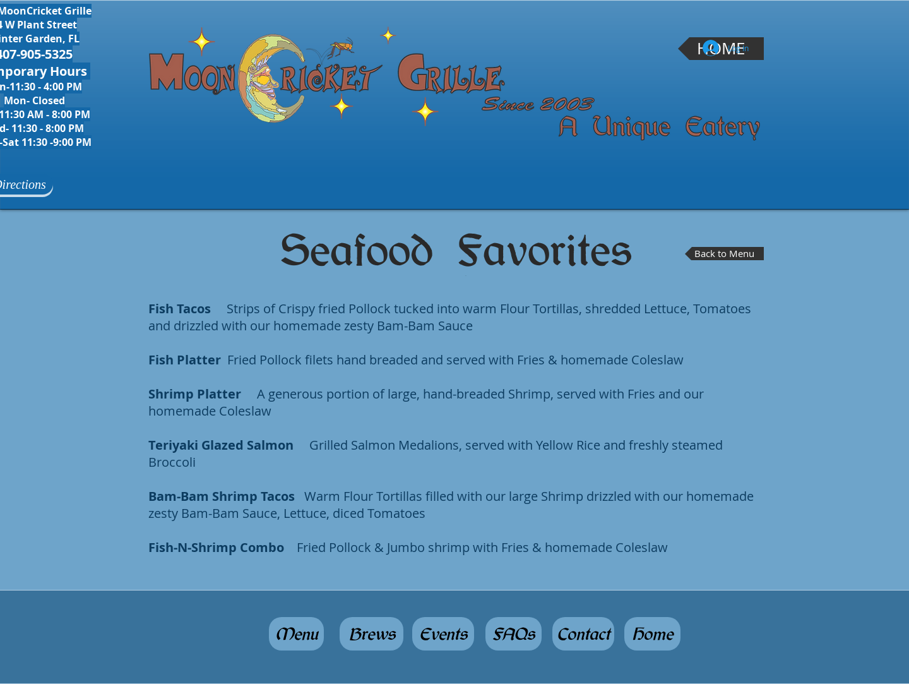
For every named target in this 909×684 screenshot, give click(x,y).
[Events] (443, 634)
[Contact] (583, 634)
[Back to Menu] (724, 253)
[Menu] (296, 634)
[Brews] (371, 634)
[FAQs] (513, 634)
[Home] (652, 634)
